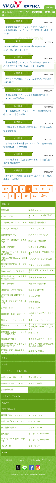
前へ (6, 188)
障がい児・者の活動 (37, 241)
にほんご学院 (7, 216)
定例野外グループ (9, 235)
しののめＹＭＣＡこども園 (40, 259)
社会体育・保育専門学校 (12, 290)
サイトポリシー (35, 427)
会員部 (4, 358)
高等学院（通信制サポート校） (12, 296)
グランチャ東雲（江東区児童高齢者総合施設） (41, 345)
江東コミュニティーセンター (13, 320)
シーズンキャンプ (36, 228)
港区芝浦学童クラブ (37, 277)
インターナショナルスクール (13, 222)
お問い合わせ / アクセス (40, 460)
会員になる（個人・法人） (12, 377)
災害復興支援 (7, 389)
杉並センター (34, 333)
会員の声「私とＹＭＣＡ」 (12, 421)
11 (34, 195)
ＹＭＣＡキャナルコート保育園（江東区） (13, 253)
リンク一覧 (6, 446)
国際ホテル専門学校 (38, 283)
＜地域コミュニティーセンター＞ (41, 314)
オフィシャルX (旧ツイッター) (13, 440)
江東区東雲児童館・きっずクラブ (13, 265)
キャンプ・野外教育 (10, 228)
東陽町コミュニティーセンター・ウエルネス (13, 333)
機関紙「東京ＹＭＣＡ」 (12, 415)
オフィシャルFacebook (39, 433)
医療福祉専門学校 (36, 290)
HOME (4, 452)
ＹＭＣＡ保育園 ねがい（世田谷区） (14, 259)
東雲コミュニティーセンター (41, 339)
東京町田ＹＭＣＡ (9, 339)
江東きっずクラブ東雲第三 (12, 271)
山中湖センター (8, 308)
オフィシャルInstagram (39, 440)
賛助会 (4, 364)
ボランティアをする (11, 396)
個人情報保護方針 (9, 427)
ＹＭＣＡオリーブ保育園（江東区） (41, 253)
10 (26, 195)
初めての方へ (34, 421)
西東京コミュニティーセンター (13, 326)
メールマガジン (35, 415)
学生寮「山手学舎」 (37, 351)
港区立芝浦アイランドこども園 (41, 271)
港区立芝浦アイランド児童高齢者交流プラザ (13, 277)
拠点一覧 (6, 403)
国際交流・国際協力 (37, 222)
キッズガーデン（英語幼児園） (40, 216)
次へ (44, 195)
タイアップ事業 (35, 383)
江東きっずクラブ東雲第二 (40, 265)
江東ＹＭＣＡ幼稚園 (37, 247)
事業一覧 (6, 204)
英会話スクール (35, 210)
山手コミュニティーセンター (41, 320)
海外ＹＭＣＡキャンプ (38, 235)
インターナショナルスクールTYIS (13, 302)
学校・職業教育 (8, 283)
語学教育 (5, 210)
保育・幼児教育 (8, 247)
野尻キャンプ (34, 308)
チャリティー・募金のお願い (15, 371)
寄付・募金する (35, 377)
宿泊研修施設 (34, 302)
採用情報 (8, 460)
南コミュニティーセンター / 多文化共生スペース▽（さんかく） (41, 326)
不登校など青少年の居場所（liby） (12, 351)
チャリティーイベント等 (12, 383)
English (21, 460)
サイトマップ (34, 446)
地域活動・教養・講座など (12, 314)
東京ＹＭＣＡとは (10, 409)
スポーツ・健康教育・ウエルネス (13, 241)
